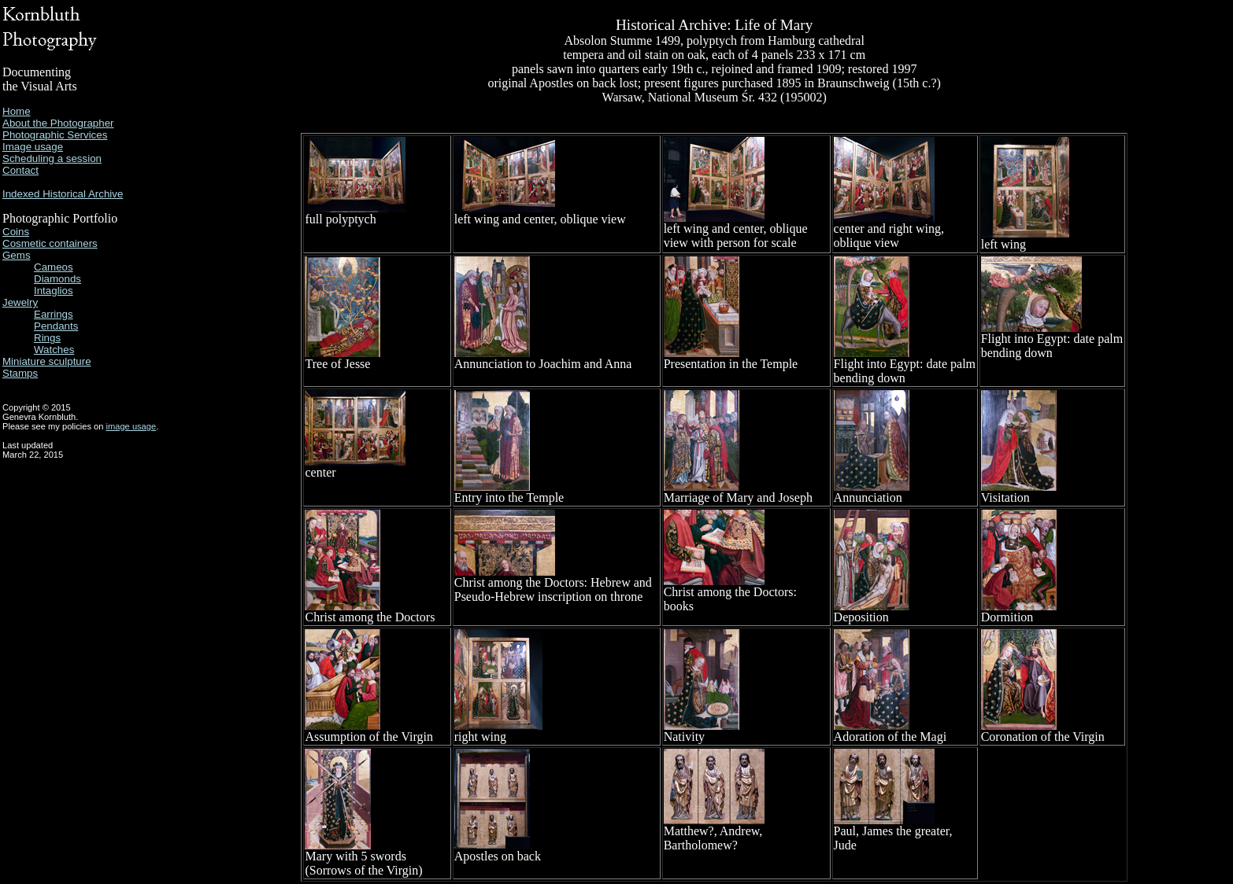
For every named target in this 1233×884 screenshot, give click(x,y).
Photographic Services (54, 135)
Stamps (20, 373)
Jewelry (20, 302)
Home (16, 111)
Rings (47, 338)
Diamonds (57, 279)
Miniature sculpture (46, 361)
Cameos (53, 267)
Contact (20, 170)
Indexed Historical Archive (62, 194)
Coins (15, 232)
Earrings (53, 314)
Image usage (32, 147)
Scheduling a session (52, 158)
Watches (54, 349)
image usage (131, 426)
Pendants (56, 326)
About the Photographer (58, 123)
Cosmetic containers (50, 243)
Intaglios (53, 291)
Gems (16, 255)
